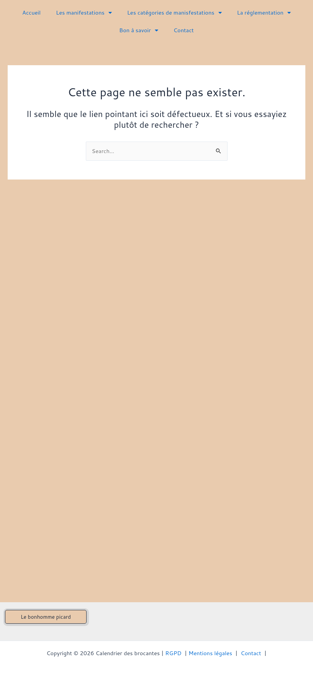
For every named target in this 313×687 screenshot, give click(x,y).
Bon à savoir (138, 30)
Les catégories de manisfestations (174, 13)
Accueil (31, 12)
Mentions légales (210, 653)
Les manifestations (84, 13)
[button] (46, 617)
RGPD (173, 653)
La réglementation (264, 13)
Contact (184, 30)
